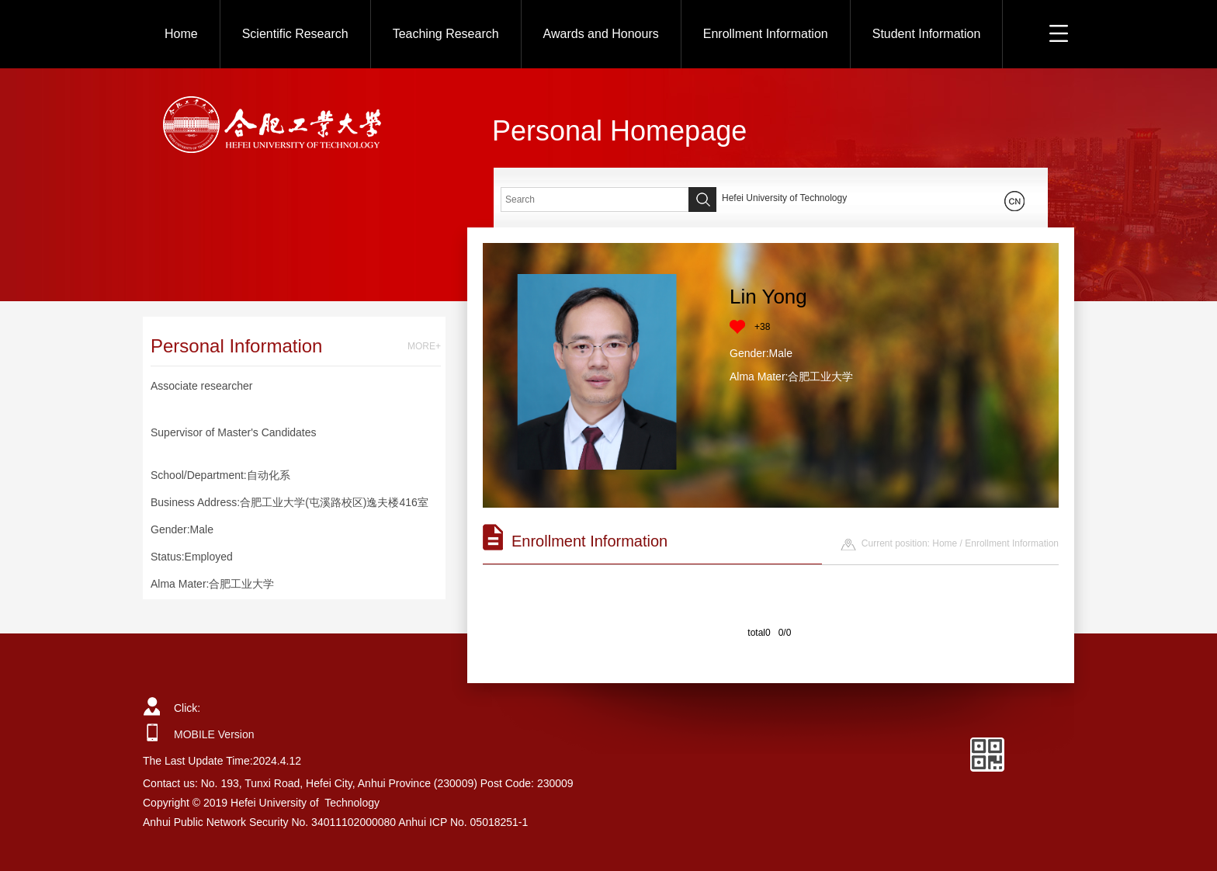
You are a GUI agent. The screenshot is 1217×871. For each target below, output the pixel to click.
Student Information (926, 33)
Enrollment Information (765, 33)
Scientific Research (295, 33)
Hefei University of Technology (784, 198)
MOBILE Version (214, 734)
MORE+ (424, 346)
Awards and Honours (601, 33)
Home (181, 33)
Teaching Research (446, 33)
